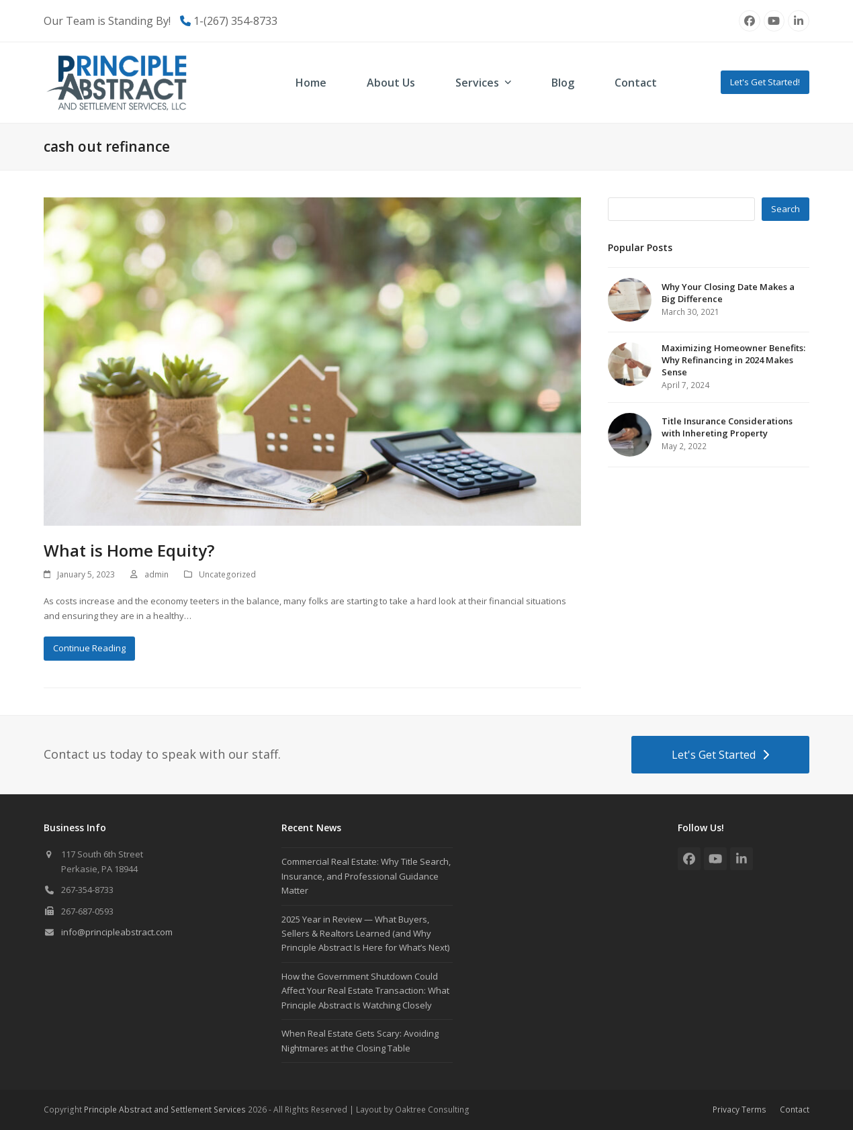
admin (156, 574)
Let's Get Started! (765, 82)
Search (785, 209)
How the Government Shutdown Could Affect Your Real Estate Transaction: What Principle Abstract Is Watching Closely (365, 990)
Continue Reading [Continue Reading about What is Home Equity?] (89, 648)
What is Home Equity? (129, 550)
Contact (794, 1109)
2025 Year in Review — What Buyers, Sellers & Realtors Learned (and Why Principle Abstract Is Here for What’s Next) (365, 933)
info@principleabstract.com (117, 932)
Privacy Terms (739, 1109)
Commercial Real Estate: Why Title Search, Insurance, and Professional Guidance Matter (366, 875)
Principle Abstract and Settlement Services (165, 1109)
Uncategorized (227, 574)
